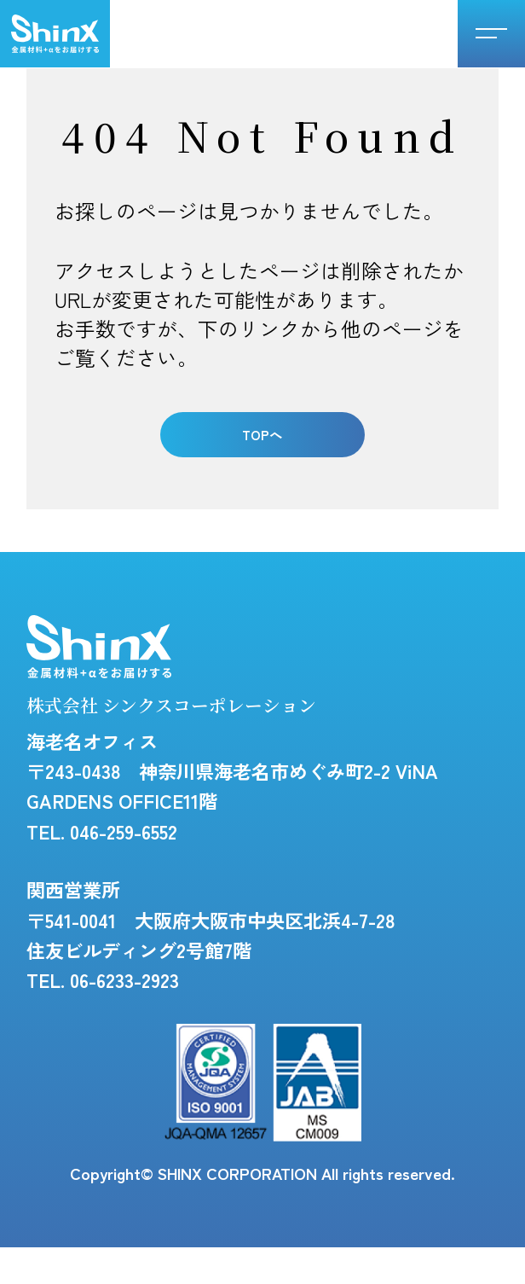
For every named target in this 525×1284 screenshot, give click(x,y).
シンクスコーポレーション (55, 33)
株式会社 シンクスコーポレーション (246, 697)
